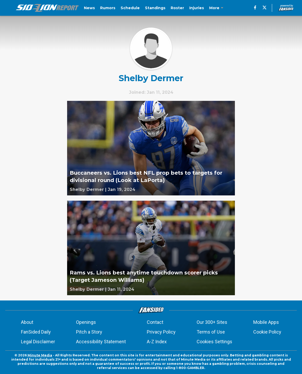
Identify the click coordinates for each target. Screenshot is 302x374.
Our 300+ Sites (212, 322)
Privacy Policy (161, 332)
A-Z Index (157, 341)
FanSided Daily (36, 332)
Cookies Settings (214, 341)
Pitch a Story (89, 332)
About (27, 322)
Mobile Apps (266, 322)
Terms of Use (211, 332)
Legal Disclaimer (38, 341)
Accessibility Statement (101, 341)
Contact (155, 322)
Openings (86, 322)
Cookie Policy (267, 332)
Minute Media (40, 355)
